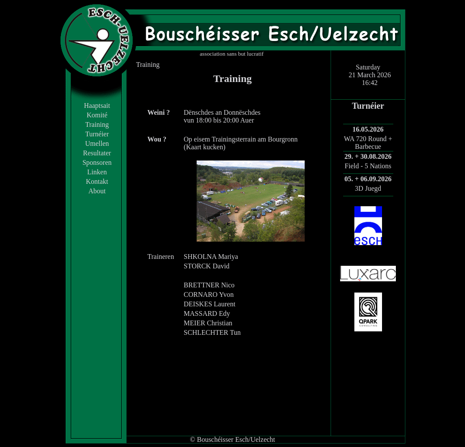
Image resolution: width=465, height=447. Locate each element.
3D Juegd (368, 188)
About (97, 191)
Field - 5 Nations (368, 166)
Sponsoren (97, 162)
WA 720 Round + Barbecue (368, 142)
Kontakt (97, 181)
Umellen (97, 143)
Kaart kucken (204, 147)
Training (97, 124)
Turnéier (97, 134)
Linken (97, 172)
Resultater (97, 153)
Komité (97, 115)
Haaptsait (97, 105)
